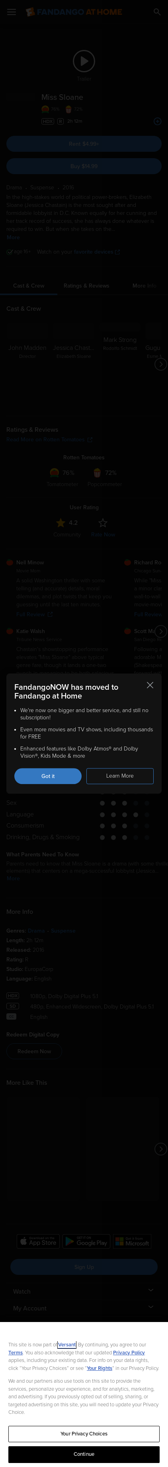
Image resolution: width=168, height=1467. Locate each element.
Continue (84, 1454)
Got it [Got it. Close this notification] (48, 776)
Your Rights (99, 1368)
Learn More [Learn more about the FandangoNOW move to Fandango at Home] (120, 775)
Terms (15, 1353)
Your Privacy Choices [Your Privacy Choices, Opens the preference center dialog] (84, 1434)
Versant (67, 1345)
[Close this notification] (150, 685)
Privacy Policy (129, 1353)
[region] (84, 1394)
